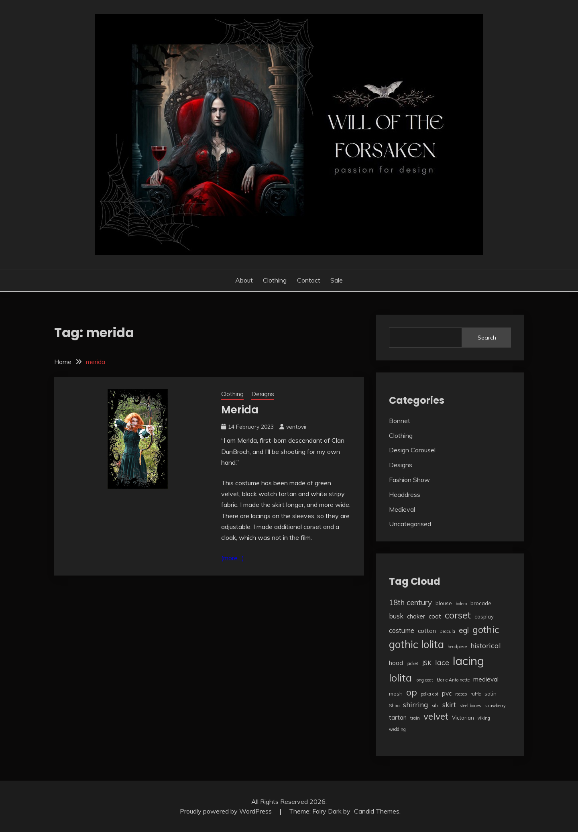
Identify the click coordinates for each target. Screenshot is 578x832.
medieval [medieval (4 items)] (486, 679)
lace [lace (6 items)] (442, 662)
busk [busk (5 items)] (396, 616)
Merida (239, 410)
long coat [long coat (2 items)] (424, 680)
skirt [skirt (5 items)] (449, 704)
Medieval (402, 509)
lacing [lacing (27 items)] (468, 660)
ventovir (296, 426)
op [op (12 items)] (411, 692)
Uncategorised (410, 524)
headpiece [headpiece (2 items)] (457, 646)
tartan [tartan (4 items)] (398, 717)
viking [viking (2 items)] (484, 718)
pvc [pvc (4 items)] (447, 693)
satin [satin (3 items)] (490, 693)
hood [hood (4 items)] (396, 663)
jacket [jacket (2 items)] (412, 663)
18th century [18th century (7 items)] (410, 602)
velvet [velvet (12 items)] (435, 716)
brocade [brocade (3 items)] (480, 603)
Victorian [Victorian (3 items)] (463, 717)
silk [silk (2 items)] (435, 705)
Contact (308, 280)
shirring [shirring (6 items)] (415, 704)
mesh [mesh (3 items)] (396, 693)
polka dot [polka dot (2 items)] (429, 694)
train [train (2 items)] (415, 718)
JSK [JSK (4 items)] (426, 663)
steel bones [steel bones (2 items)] (470, 705)
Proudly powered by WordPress (226, 811)
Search (487, 337)
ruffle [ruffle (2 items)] (475, 694)
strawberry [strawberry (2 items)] (495, 705)
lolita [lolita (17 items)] (400, 677)
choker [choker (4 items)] (416, 616)
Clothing (275, 280)
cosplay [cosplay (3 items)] (484, 616)
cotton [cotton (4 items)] (427, 631)
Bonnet (399, 421)
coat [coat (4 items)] (435, 616)
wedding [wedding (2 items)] (397, 729)
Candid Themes (376, 811)
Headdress (404, 494)
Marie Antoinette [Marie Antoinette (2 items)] (453, 680)
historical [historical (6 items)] (485, 645)
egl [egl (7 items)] (464, 630)
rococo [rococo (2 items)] (461, 694)
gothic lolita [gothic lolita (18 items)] (416, 644)
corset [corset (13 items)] (458, 615)
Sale (336, 280)
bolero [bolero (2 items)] (461, 603)
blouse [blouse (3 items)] (444, 603)
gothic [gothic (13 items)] (485, 629)
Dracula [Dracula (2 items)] (447, 631)
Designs (262, 394)
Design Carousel (412, 450)
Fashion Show (409, 480)
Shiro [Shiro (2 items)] (394, 705)
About (244, 280)
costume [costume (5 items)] (401, 630)
